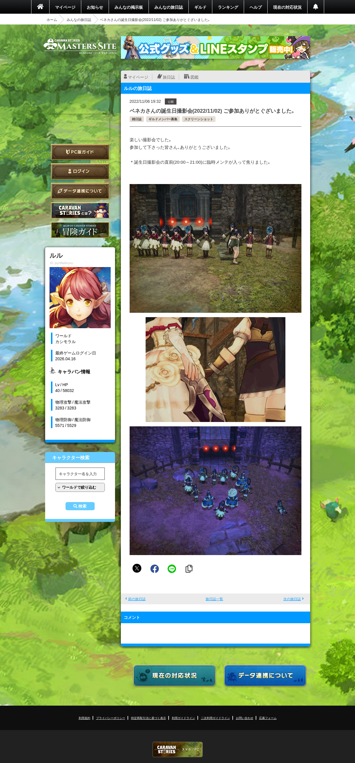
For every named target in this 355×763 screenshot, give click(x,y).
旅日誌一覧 (214, 598)
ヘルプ (256, 7)
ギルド (200, 7)
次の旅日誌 (292, 598)
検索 (82, 506)
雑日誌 (137, 118)
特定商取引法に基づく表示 (148, 718)
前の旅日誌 (137, 598)
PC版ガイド (80, 152)
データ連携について (80, 191)
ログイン (80, 171)
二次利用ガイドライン (215, 718)
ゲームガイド (80, 230)
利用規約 (84, 718)
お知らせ (95, 7)
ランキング (228, 7)
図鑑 (194, 77)
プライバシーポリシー (110, 718)
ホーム (52, 19)
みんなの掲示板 (128, 7)
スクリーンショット (198, 118)
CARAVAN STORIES (178, 749)
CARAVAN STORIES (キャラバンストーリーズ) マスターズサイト (80, 46)
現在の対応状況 (287, 7)
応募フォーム (268, 718)
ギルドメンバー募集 (163, 118)
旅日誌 (169, 77)
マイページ (65, 7)
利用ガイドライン (183, 718)
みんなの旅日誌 (168, 7)
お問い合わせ (244, 718)
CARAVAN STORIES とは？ (80, 210)
